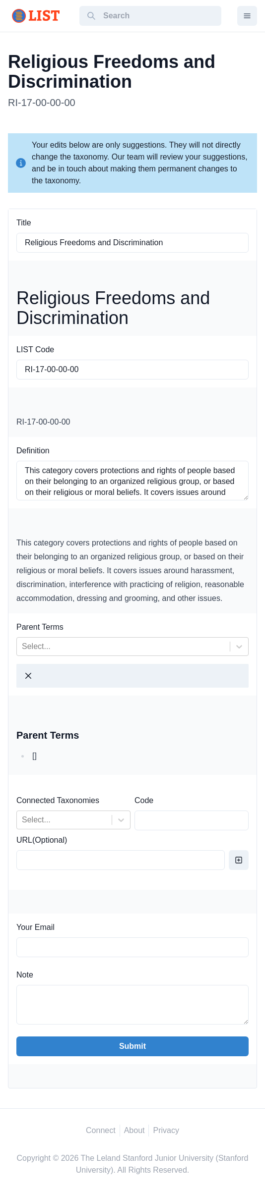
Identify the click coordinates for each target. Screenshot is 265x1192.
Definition (33, 450)
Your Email (35, 927)
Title (23, 222)
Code (143, 800)
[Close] (28, 676)
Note (24, 975)
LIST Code (35, 349)
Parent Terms (40, 627)
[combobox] (23, 646)
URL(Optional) (41, 840)
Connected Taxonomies (57, 800)
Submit (132, 1046)
